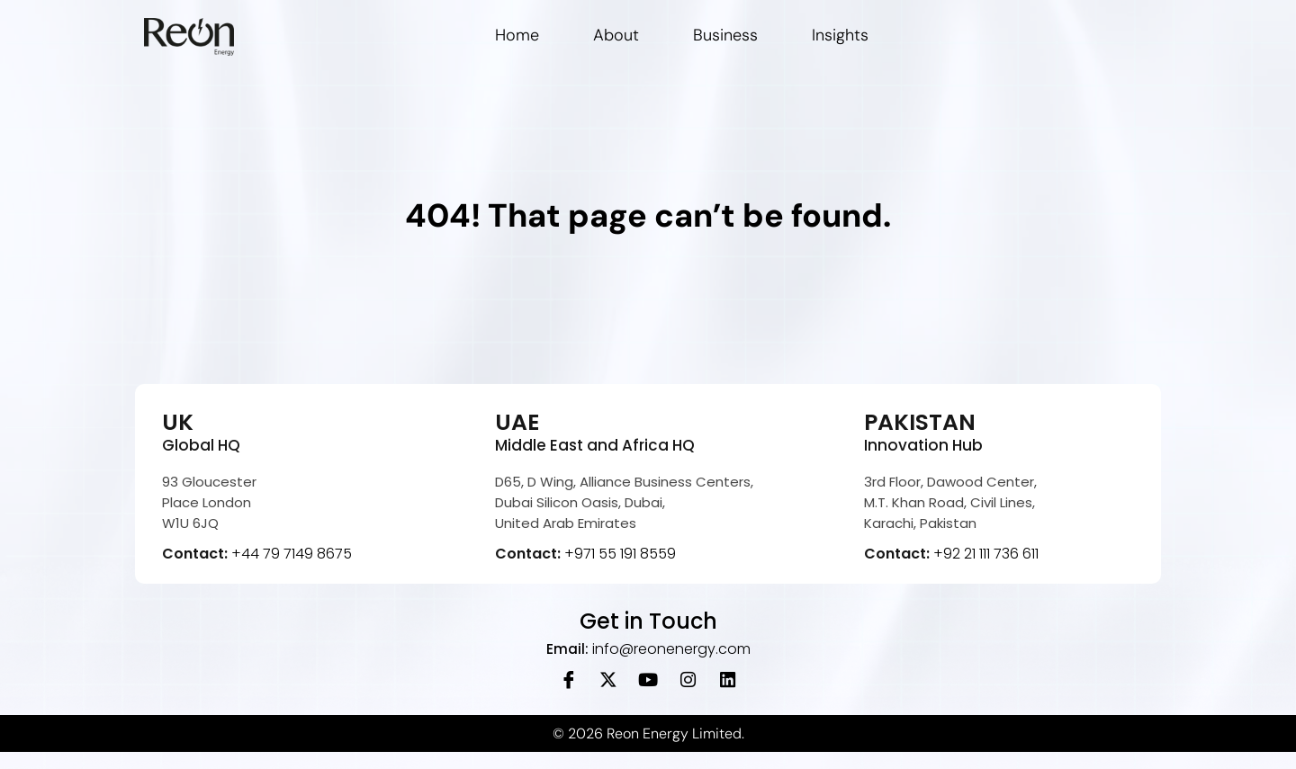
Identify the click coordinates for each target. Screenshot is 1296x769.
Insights (840, 35)
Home (517, 35)
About (616, 35)
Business (725, 35)
